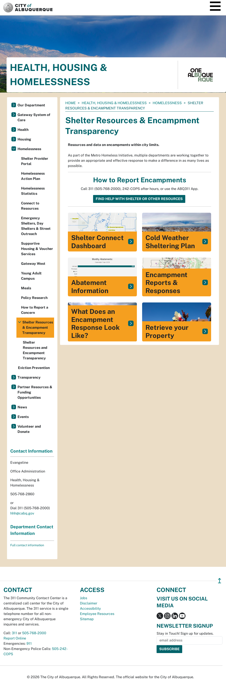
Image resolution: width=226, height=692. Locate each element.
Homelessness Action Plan (33, 176)
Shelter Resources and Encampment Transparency (35, 350)
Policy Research (34, 298)
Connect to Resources (30, 206)
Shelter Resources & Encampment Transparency (37, 327)
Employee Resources (97, 614)
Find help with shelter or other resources (139, 199)
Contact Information (31, 451)
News (22, 407)
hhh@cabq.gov (22, 513)
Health (23, 130)
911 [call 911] (29, 643)
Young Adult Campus (31, 276)
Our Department (31, 105)
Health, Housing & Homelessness (114, 103)
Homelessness (167, 103)
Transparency (29, 377)
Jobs (83, 598)
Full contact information (27, 545)
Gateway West (33, 264)
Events (23, 417)
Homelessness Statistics (33, 191)
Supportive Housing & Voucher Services (37, 248)
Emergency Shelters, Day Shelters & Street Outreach (36, 226)
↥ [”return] (219, 581)
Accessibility (90, 608)
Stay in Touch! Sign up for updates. (185, 633)
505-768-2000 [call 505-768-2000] (34, 633)
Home (70, 103)
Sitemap (87, 619)
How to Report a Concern (34, 310)
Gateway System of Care (34, 117)
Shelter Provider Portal (34, 161)
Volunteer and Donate (29, 429)
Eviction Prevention (34, 368)
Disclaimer (88, 603)
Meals (26, 288)
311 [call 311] (14, 633)
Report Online (15, 638)
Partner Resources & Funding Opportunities (35, 392)
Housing (24, 139)
